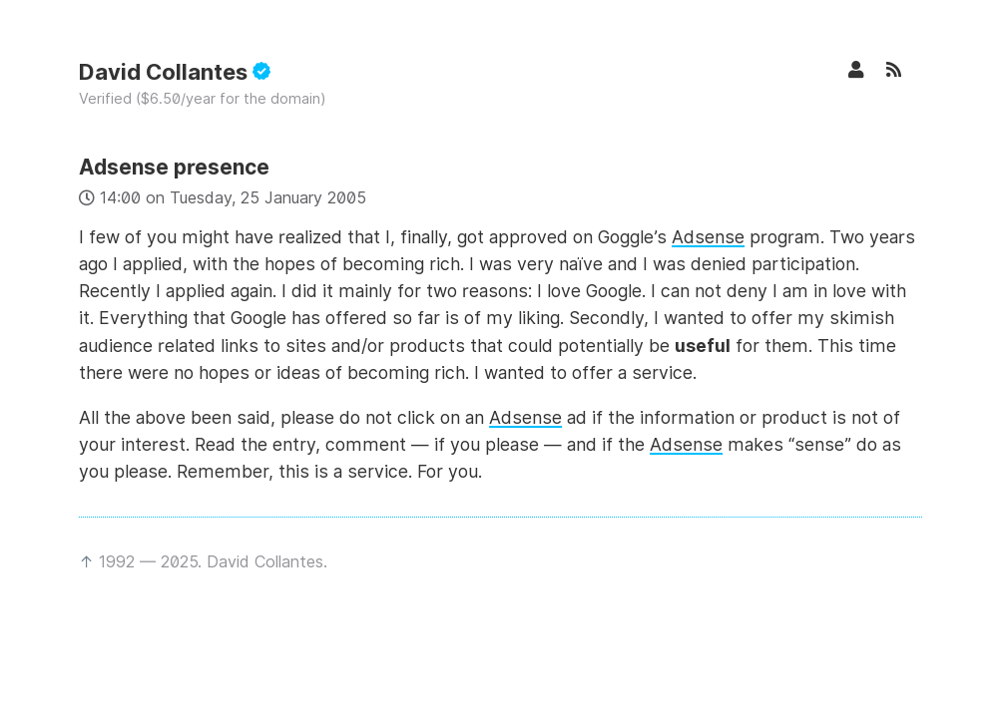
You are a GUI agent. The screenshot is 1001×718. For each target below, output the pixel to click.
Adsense (708, 236)
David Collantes (174, 72)
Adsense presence (174, 167)
